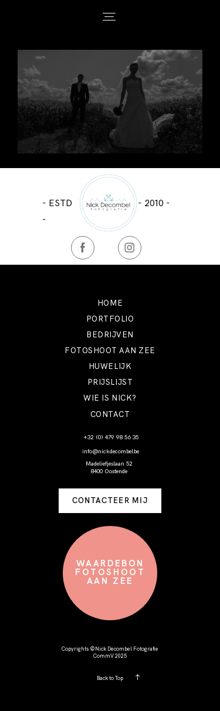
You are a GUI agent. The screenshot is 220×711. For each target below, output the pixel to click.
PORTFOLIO (110, 319)
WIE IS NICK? (109, 398)
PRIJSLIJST (110, 382)
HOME (110, 303)
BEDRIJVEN (110, 335)
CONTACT (110, 414)
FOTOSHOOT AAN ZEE (110, 350)
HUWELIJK (110, 366)
